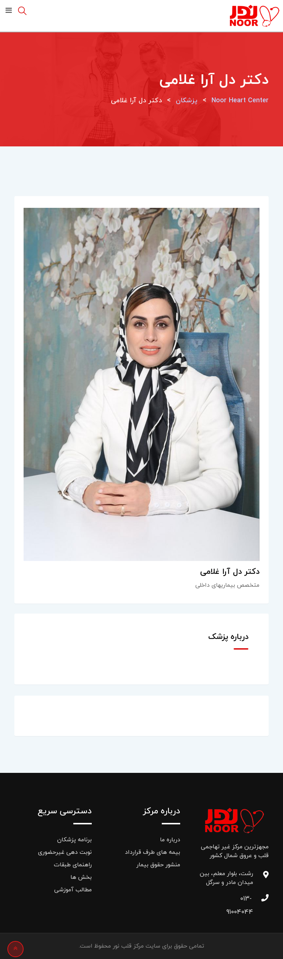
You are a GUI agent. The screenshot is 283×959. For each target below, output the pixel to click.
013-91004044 (245, 900)
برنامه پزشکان (74, 840)
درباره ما (170, 840)
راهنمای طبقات (73, 865)
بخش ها (81, 877)
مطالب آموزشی (73, 890)
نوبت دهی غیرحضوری (65, 852)
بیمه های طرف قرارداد (152, 852)
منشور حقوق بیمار (158, 865)
